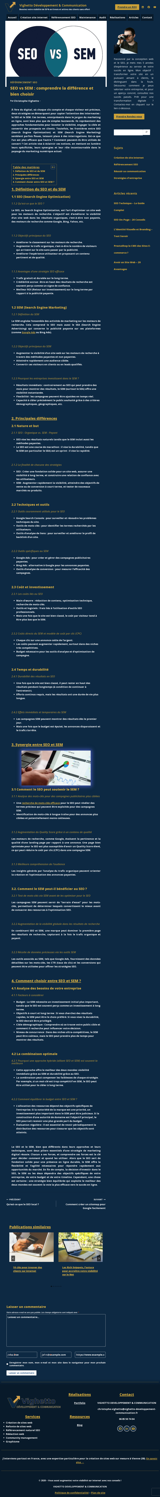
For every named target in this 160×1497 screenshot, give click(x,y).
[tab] (51, 1286)
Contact (147, 17)
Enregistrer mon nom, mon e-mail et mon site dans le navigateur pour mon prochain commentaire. (57, 1364)
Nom (12, 1354)
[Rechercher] (146, 132)
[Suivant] (99, 1258)
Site (78, 1354)
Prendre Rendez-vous (129, 116)
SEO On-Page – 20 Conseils (129, 219)
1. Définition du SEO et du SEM (29, 171)
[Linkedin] (142, 7)
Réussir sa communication (130, 171)
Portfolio (79, 1402)
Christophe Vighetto (26, 100)
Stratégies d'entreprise (128, 178)
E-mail (46, 1354)
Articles (133, 17)
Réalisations (117, 17)
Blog (79, 1425)
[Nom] (22, 1355)
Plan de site (98, 1492)
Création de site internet (129, 157)
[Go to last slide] (13, 1258)
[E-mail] (56, 1355)
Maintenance (87, 17)
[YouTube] (154, 7)
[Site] (90, 1355)
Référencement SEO (63, 17)
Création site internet (34, 17)
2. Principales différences (26, 174)
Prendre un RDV (127, 7)
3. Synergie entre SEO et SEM (28, 178)
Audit (102, 17)
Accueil (12, 17)
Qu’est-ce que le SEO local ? (30, 1202)
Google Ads (28, 332)
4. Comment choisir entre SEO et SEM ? (33, 181)
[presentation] (31, 1247)
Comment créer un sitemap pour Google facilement (82, 1204)
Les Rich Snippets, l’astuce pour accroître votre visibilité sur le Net (80, 1271)
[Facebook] (148, 7)
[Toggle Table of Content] (51, 167)
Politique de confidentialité (72, 1492)
